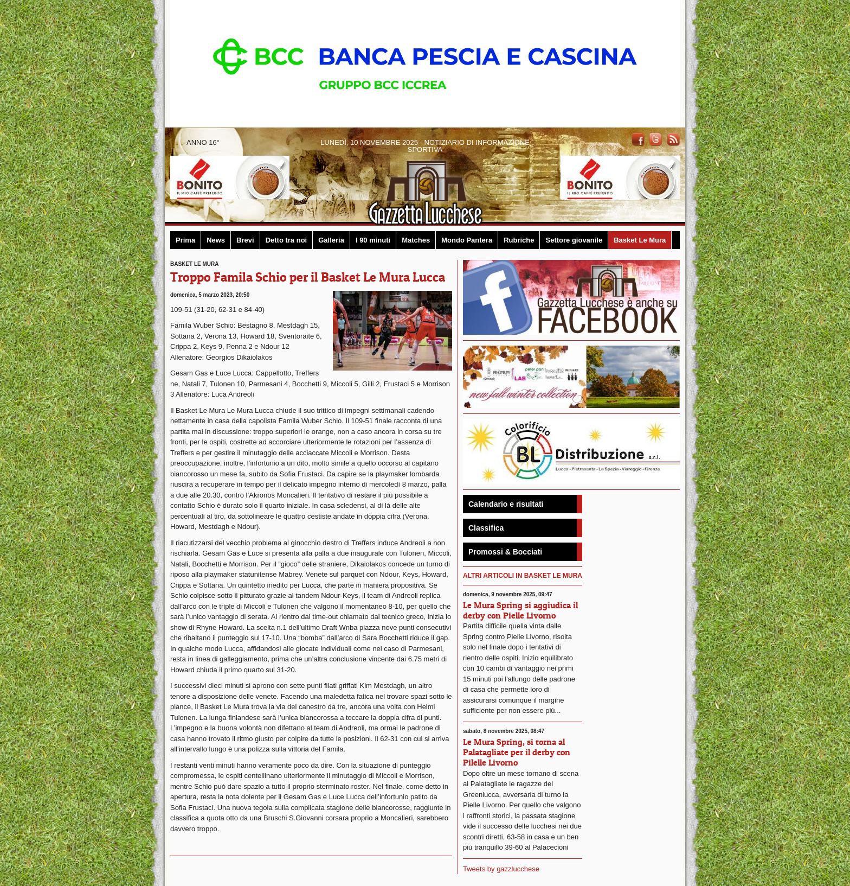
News (216, 240)
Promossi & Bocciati (505, 551)
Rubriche (519, 240)
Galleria (331, 240)
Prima (185, 240)
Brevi (245, 240)
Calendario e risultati (505, 504)
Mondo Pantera (466, 240)
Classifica (486, 528)
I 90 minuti (373, 240)
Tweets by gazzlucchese (501, 869)
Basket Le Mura (640, 240)
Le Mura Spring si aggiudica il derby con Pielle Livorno (520, 610)
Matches (416, 240)
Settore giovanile (573, 240)
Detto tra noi (286, 240)
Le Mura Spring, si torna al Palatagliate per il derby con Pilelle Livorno (516, 752)
